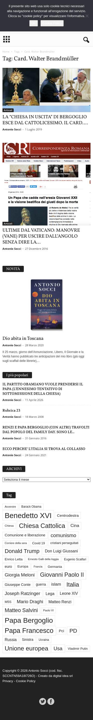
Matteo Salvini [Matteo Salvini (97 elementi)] (21, 610)
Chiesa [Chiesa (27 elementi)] (9, 525)
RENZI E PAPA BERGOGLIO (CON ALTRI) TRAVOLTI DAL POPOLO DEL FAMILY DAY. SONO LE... (46, 429)
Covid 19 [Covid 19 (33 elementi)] (38, 543)
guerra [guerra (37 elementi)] (41, 584)
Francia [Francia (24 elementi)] (37, 566)
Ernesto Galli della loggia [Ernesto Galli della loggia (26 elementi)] (43, 559)
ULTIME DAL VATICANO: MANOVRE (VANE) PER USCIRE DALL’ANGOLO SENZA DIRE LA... (41, 236)
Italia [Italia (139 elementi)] (72, 584)
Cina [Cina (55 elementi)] (74, 525)
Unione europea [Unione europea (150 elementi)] (26, 648)
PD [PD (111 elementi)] (73, 631)
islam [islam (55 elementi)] (56, 584)
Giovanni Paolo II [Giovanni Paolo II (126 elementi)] (62, 574)
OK (33, 23)
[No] (86, 15)
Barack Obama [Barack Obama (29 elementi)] (31, 506)
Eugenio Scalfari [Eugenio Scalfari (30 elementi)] (75, 559)
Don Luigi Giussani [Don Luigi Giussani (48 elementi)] (61, 551)
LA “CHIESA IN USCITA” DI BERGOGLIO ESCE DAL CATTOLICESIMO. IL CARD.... (45, 120)
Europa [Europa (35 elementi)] (22, 566)
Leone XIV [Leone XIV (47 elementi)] (69, 593)
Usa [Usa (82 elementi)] (58, 648)
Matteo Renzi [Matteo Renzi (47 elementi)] (59, 602)
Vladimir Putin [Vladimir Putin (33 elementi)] (78, 648)
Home (5, 51)
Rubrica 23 (11, 410)
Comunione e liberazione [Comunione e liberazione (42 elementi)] (25, 535)
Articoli (8, 110)
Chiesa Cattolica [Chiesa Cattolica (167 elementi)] (42, 525)
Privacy (7, 681)
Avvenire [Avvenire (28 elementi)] (10, 506)
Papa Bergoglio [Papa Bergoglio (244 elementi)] (29, 620)
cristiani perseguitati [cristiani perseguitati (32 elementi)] (64, 543)
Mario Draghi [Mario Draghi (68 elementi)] (30, 601)
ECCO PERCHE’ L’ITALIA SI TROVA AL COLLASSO (43, 449)
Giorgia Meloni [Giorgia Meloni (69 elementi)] (20, 574)
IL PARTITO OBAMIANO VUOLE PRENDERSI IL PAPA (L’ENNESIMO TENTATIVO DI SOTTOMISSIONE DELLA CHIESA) (42, 389)
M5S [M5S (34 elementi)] (8, 602)
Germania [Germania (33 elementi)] (55, 567)
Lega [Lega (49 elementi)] (50, 593)
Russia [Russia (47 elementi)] (11, 640)
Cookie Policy (25, 681)
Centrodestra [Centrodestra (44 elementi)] (68, 515)
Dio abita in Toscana (22, 338)
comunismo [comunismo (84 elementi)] (63, 535)
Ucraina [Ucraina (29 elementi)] (44, 640)
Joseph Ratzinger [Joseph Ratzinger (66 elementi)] (22, 593)
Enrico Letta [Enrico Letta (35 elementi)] (14, 559)
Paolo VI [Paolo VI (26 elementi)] (48, 610)
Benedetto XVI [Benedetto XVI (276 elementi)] (28, 515)
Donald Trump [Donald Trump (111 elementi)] (22, 551)
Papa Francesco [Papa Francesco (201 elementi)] (29, 630)
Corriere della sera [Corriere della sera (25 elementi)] (16, 543)
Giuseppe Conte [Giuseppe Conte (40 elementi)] (18, 585)
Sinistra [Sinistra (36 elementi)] (27, 640)
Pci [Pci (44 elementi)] (61, 631)
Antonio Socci (11, 129)
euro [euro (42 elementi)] (8, 567)
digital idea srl (63, 676)
